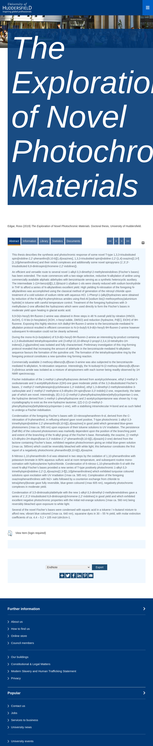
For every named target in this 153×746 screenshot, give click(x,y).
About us (17, 621)
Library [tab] (44, 241)
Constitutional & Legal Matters (30, 664)
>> (127, 241)
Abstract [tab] (14, 241)
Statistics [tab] (57, 241)
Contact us (18, 705)
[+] (143, 242)
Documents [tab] (73, 241)
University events (22, 741)
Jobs (14, 713)
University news (21, 727)
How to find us (20, 628)
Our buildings (20, 657)
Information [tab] (29, 241)
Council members (22, 643)
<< (109, 241)
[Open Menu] (147, 7)
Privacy (16, 678)
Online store (19, 635)
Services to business (24, 720)
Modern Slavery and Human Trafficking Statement (43, 671)
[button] (10, 533)
